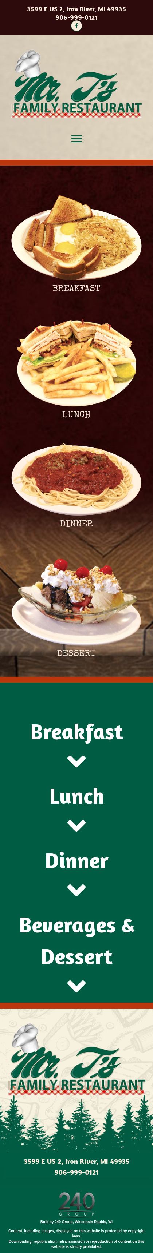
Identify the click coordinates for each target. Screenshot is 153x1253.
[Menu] (76, 139)
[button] (76, 25)
